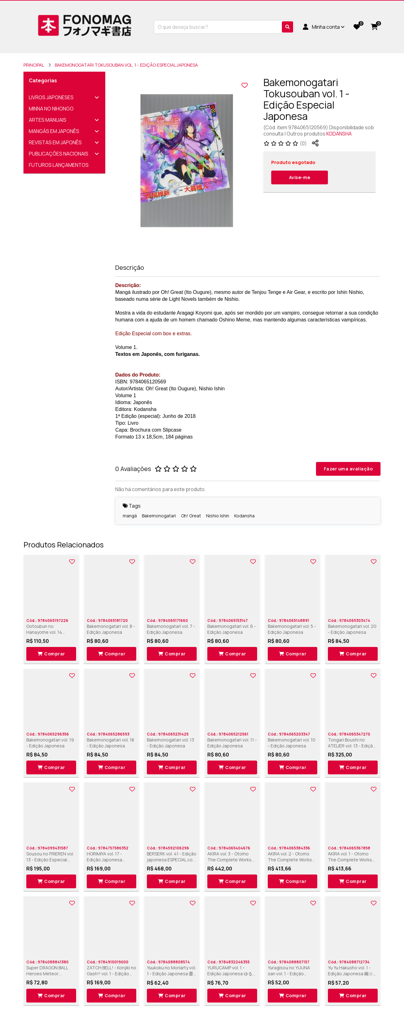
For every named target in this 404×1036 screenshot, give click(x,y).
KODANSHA (339, 133)
